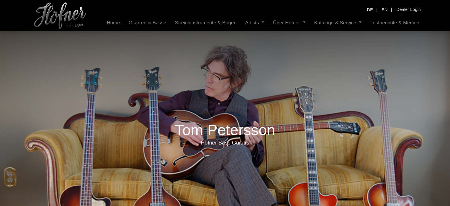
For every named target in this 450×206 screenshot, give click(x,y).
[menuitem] (113, 23)
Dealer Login (408, 9)
